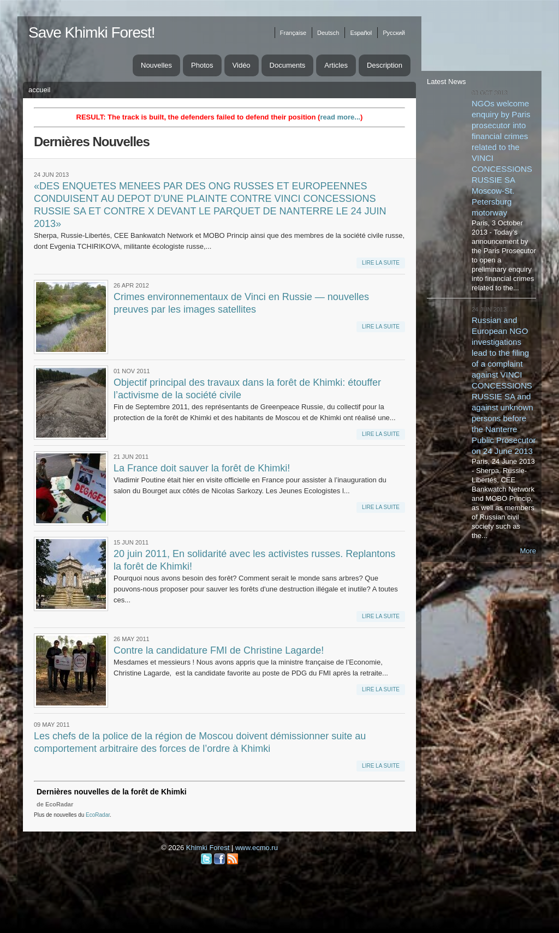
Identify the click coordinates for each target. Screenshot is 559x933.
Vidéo (242, 65)
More (528, 551)
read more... (340, 117)
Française (293, 32)
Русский (394, 32)
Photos (202, 65)
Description (384, 65)
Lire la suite (381, 263)
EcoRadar (98, 815)
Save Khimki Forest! (91, 32)
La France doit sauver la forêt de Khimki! (202, 468)
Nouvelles (156, 65)
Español (361, 32)
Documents (288, 65)
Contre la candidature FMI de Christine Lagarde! (219, 650)
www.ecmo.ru (256, 848)
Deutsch (328, 32)
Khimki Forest (207, 848)
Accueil (39, 90)
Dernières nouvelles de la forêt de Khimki (112, 791)
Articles (336, 65)
